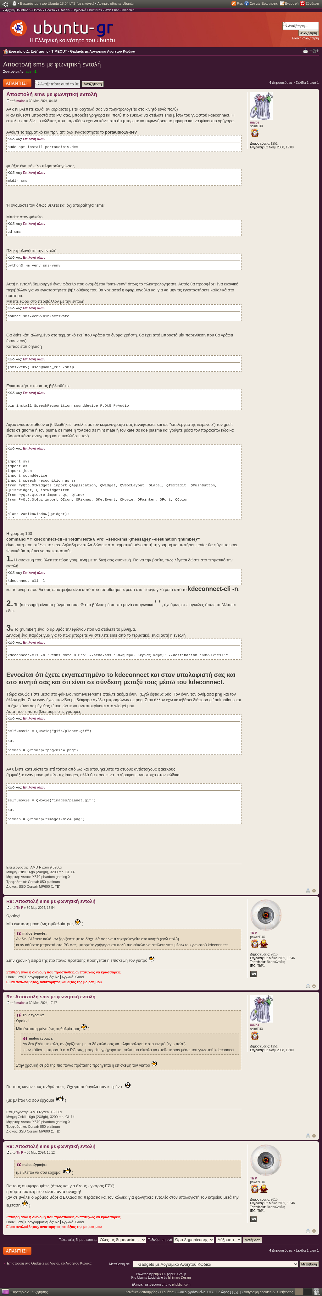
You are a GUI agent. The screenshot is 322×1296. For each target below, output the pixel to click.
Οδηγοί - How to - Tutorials (50, 10)
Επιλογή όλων (34, 139)
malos (20, 101)
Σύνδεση (312, 3)
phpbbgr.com (181, 1284)
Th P (19, 907)
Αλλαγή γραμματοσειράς (314, 51)
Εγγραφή (292, 3)
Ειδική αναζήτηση (305, 38)
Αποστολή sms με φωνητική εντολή (52, 64)
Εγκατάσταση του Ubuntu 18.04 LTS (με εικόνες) (57, 3)
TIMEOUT (59, 51)
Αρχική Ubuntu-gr (17, 10)
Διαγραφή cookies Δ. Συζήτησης (268, 1292)
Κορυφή (314, 890)
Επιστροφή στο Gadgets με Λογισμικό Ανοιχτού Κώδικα (49, 1263)
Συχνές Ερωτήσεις (264, 3)
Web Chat (112, 10)
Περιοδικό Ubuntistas (87, 10)
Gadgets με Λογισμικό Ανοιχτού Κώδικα (102, 51)
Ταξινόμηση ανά (181, 1240)
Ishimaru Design (179, 1277)
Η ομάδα (167, 1292)
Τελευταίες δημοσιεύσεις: (103, 1240)
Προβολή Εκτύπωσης (305, 50)
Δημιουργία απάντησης (17, 83)
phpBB (158, 1274)
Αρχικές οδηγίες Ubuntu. (116, 3)
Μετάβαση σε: (119, 1264)
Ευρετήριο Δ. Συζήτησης (28, 51)
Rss (240, 3)
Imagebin (127, 10)
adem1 (30, 71)
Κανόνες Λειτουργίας (141, 1292)
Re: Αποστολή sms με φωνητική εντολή (50, 901)
